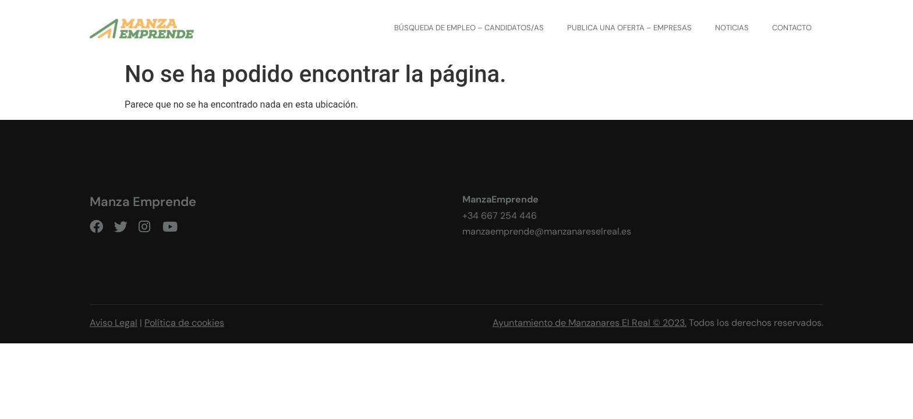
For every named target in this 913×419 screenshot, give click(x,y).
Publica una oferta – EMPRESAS (629, 28)
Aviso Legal (113, 323)
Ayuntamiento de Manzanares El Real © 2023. (589, 323)
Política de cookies (184, 323)
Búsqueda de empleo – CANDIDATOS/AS (469, 28)
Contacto (792, 28)
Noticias (732, 28)
